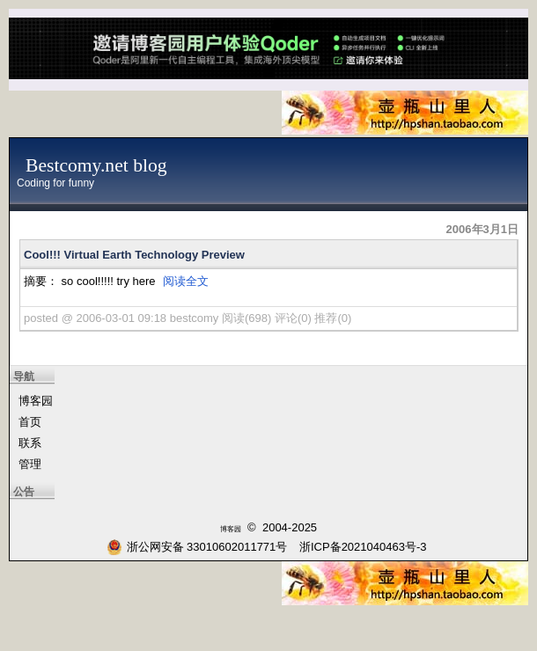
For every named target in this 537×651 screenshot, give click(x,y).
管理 (29, 464)
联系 (29, 443)
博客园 (35, 400)
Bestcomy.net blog (96, 165)
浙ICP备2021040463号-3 (363, 546)
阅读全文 (186, 281)
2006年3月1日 (482, 229)
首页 (29, 421)
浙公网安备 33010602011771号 (197, 546)
